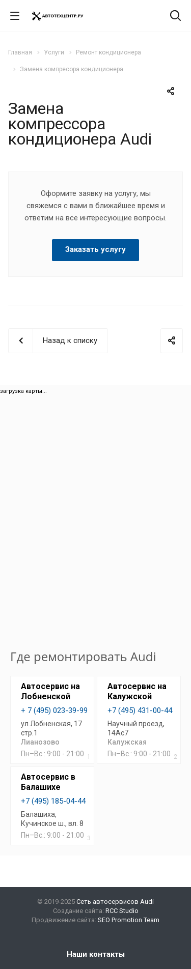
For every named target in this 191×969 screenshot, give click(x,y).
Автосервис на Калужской (137, 691)
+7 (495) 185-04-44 (53, 801)
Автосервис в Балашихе (48, 782)
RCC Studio (122, 911)
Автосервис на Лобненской (50, 691)
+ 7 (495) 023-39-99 (54, 710)
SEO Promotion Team (128, 920)
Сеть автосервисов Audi (115, 901)
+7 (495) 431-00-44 (139, 710)
